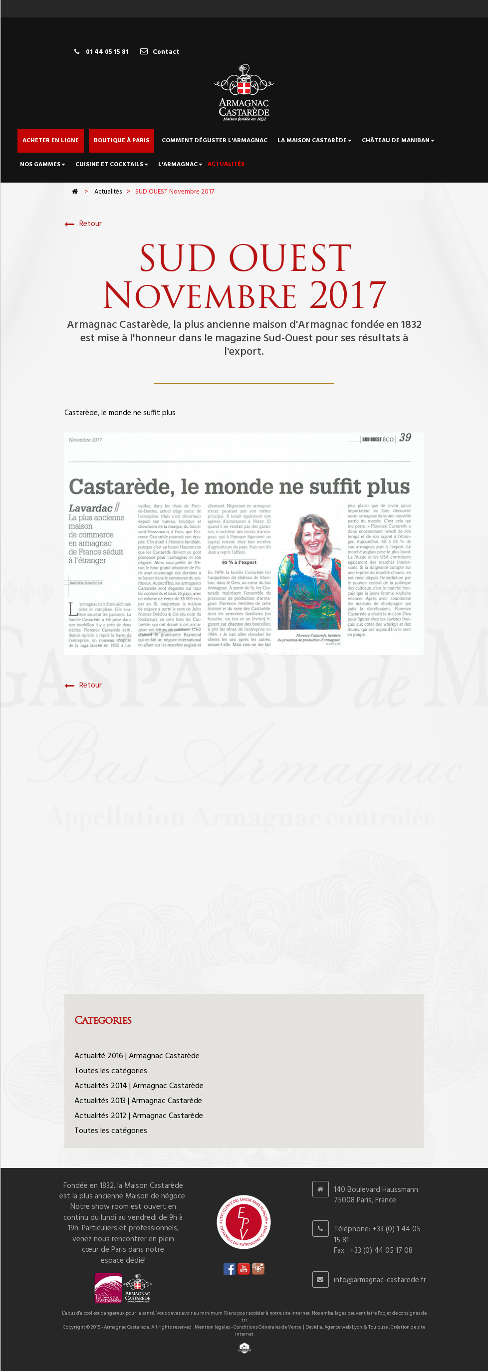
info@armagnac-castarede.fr (380, 1280)
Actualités (108, 192)
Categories (102, 1020)
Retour (83, 224)
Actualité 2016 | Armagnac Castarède (137, 1056)
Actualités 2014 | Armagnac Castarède (139, 1086)
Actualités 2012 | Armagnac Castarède (138, 1116)
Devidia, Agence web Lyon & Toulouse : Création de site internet (330, 1330)
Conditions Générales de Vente (267, 1327)
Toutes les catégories (110, 1071)
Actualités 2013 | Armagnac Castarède (138, 1101)
